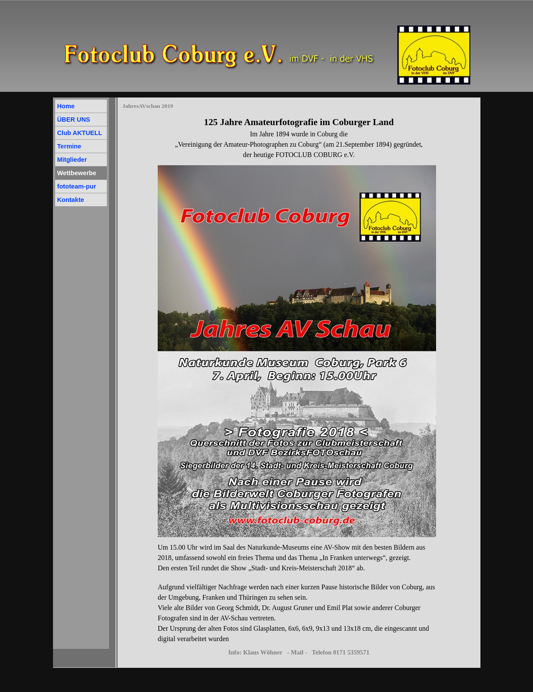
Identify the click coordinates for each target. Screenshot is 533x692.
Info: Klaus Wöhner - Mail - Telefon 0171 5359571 (299, 652)
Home (66, 106)
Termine (69, 146)
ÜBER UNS (73, 119)
